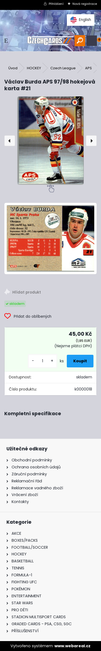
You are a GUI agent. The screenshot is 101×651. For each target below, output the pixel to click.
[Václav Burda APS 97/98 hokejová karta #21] (50, 140)
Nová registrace (84, 4)
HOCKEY (34, 68)
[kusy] (42, 361)
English (80, 20)
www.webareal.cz (72, 646)
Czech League (63, 68)
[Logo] (50, 41)
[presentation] (9, 140)
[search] (80, 41)
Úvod (13, 68)
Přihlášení (56, 4)
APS (88, 68)
